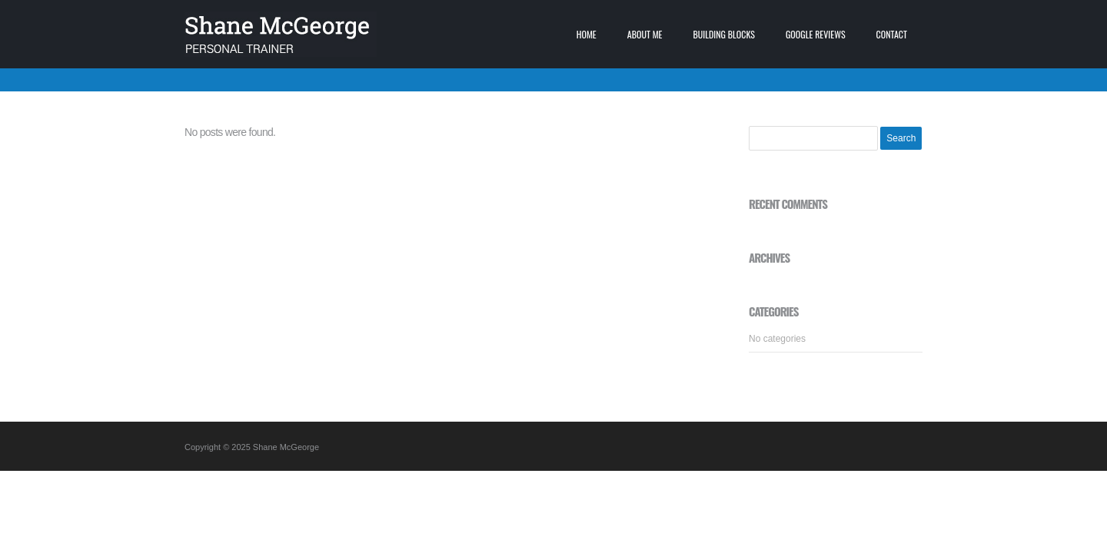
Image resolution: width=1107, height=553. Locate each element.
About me (645, 34)
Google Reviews (816, 34)
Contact (891, 34)
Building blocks (724, 34)
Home (587, 34)
